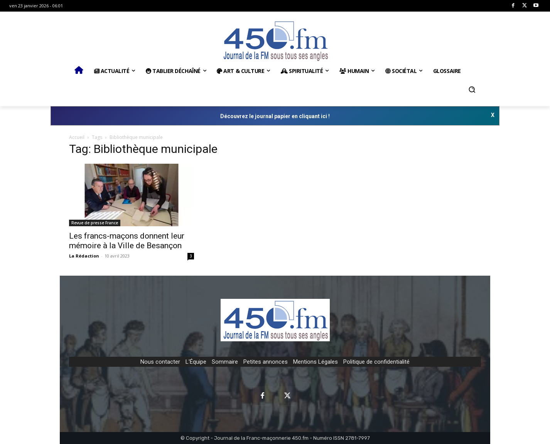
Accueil (76, 137)
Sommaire (225, 361)
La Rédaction (84, 256)
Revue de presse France (94, 222)
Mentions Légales (315, 361)
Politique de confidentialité (376, 361)
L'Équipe (196, 361)
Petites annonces (265, 361)
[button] (472, 89)
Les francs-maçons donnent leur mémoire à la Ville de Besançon (126, 240)
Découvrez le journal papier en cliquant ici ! (275, 116)
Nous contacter (160, 361)
